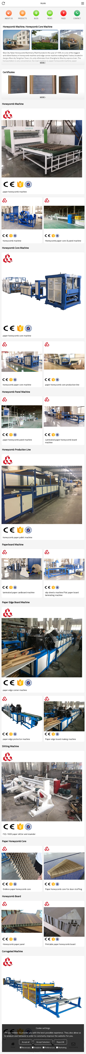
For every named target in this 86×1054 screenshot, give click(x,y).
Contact (77, 18)
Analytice (36, 1047)
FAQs (63, 18)
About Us (9, 18)
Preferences (49, 1047)
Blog (36, 18)
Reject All (60, 1042)
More (42, 63)
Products (22, 18)
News (49, 18)
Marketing (61, 1047)
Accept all (25, 1042)
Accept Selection (43, 1042)
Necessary (25, 1047)
